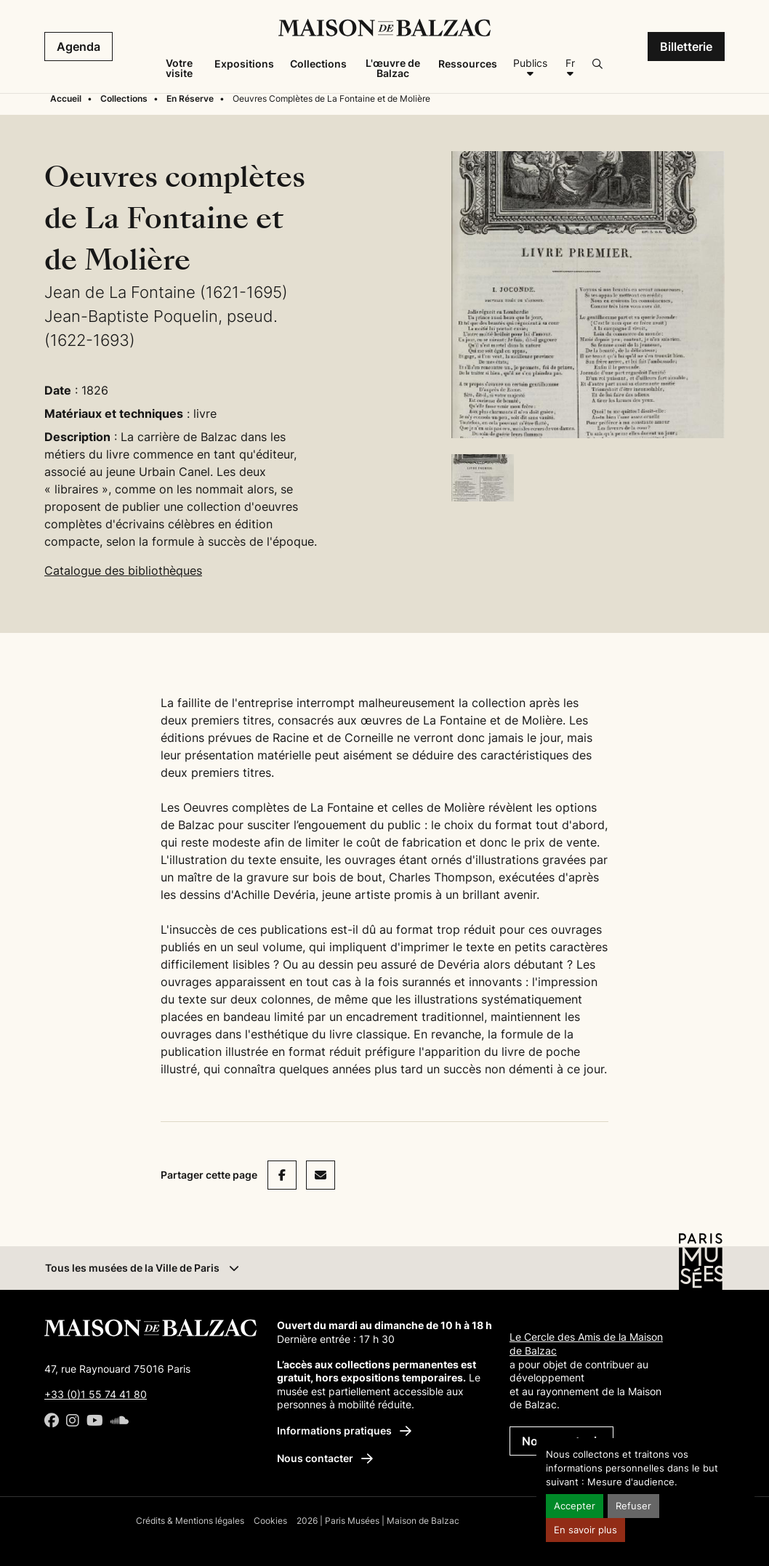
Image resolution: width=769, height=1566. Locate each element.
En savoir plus (585, 1530)
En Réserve (190, 98)
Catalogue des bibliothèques (123, 570)
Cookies (270, 1520)
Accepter (574, 1506)
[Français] (569, 68)
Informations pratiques (344, 1430)
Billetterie (686, 46)
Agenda (78, 46)
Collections (124, 98)
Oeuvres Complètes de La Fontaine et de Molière (331, 98)
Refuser (633, 1506)
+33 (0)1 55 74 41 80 (95, 1394)
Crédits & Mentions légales (190, 1520)
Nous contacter (325, 1458)
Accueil (65, 98)
